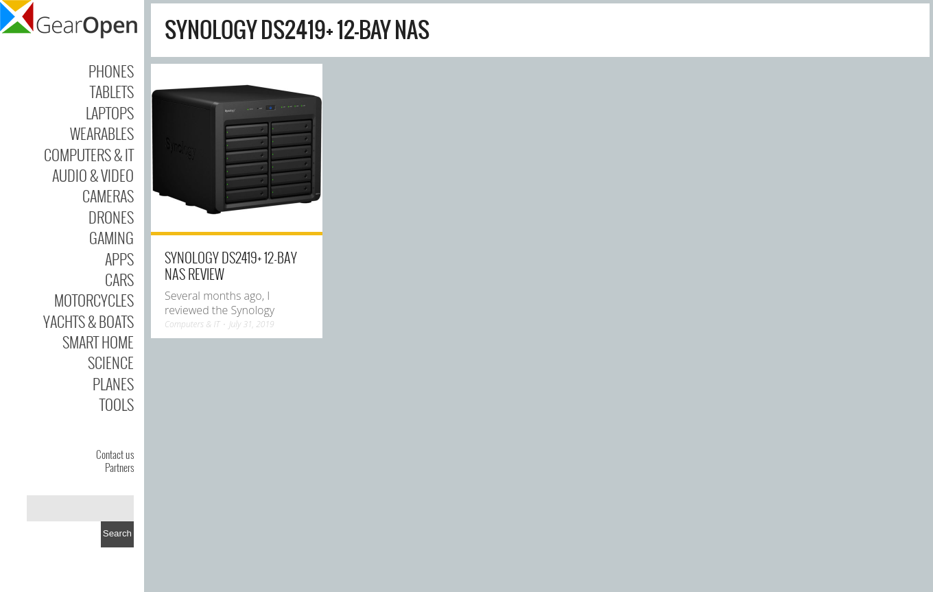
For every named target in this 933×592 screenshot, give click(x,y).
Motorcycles (94, 300)
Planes (113, 383)
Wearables (102, 133)
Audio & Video (93, 175)
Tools (116, 404)
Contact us (115, 454)
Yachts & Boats (88, 321)
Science (111, 362)
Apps (119, 259)
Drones (111, 217)
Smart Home (98, 342)
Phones (111, 71)
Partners (119, 467)
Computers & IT (89, 154)
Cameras (108, 195)
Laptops (110, 112)
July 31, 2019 (251, 324)
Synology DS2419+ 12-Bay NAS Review (231, 265)
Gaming (111, 237)
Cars (119, 279)
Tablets (112, 91)
